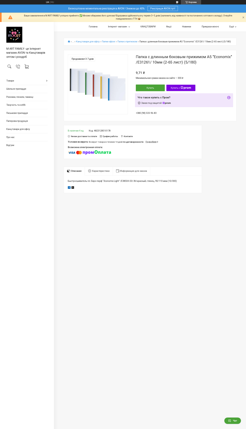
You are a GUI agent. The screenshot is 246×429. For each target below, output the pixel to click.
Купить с (181, 87)
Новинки (186, 26)
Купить (150, 88)
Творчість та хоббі (15, 105)
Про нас (10, 137)
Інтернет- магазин (118, 26)
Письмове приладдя (17, 113)
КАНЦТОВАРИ (148, 26)
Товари (10, 80)
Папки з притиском (127, 41)
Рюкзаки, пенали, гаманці (19, 97)
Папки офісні (108, 41)
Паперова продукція (17, 121)
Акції (168, 26)
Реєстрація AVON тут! (162, 8)
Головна (93, 26)
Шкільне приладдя (16, 89)
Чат (232, 420)
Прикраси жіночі (210, 26)
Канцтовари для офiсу (18, 129)
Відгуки (10, 145)
